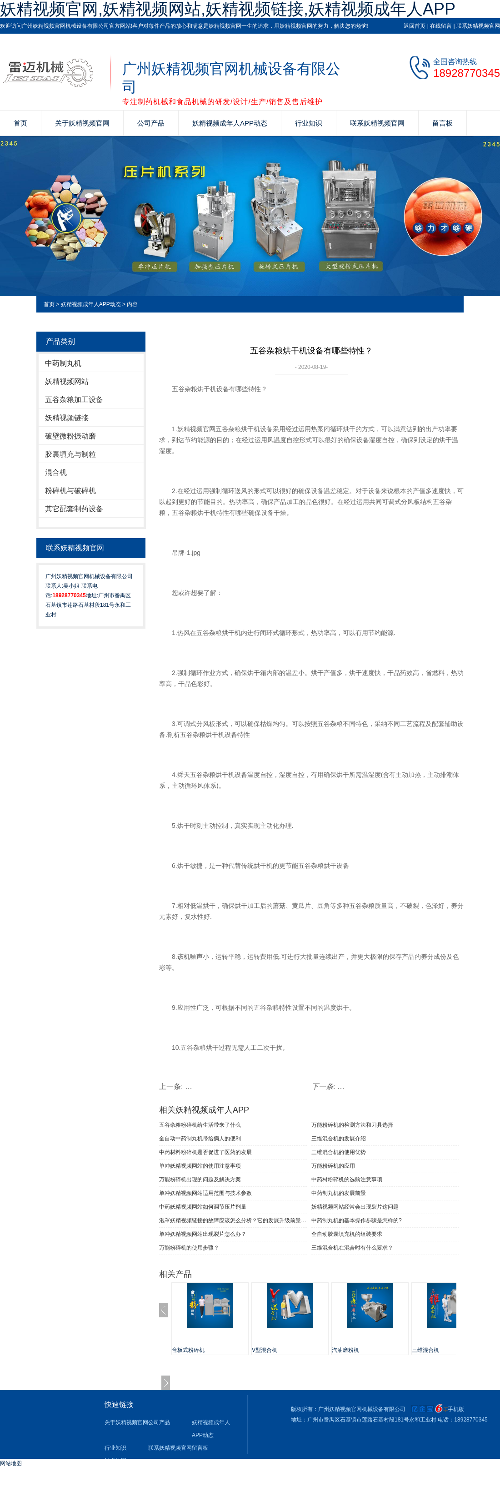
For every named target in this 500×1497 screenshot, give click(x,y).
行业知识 (308, 123)
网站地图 (11, 1463)
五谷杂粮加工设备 (74, 399)
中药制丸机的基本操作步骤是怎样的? (356, 1220)
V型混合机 (264, 1350)
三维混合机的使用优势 (338, 1152)
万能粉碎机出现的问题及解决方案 (200, 1179)
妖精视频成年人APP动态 (229, 123)
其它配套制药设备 (74, 509)
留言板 (442, 123)
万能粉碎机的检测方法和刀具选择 (352, 1125)
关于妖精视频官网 (82, 123)
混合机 (56, 472)
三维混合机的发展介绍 (338, 1138)
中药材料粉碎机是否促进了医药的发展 (205, 1152)
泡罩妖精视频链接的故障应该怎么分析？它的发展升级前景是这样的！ (233, 1220)
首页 (20, 123)
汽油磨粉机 (345, 1350)
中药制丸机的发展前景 (338, 1193)
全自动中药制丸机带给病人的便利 (200, 1138)
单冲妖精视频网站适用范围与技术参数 (205, 1193)
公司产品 (151, 123)
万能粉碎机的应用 (333, 1166)
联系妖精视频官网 (478, 26)
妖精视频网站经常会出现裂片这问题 (355, 1207)
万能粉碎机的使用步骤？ (189, 1248)
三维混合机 (425, 1350)
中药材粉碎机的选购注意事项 (346, 1179)
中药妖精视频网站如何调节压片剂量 (202, 1207)
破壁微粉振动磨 (70, 436)
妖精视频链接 (67, 418)
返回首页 (414, 26)
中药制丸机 (63, 363)
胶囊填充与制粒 (70, 454)
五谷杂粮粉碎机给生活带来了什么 (200, 1125)
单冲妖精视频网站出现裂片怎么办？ (202, 1234)
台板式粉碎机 (188, 1350)
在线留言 (441, 26)
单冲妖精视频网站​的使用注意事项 (200, 1166)
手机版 (456, 1409)
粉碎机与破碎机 (70, 490)
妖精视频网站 (67, 381)
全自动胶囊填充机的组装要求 (346, 1234)
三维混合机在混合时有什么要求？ (352, 1248)
